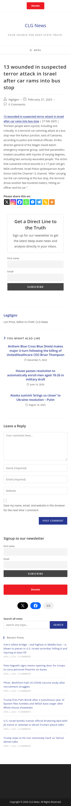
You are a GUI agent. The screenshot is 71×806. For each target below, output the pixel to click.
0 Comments (17, 104)
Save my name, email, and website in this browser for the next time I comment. (34, 508)
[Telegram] (39, 202)
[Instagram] (13, 202)
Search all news (13, 618)
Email (10, 271)
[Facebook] (20, 202)
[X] (7, 202)
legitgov (14, 99)
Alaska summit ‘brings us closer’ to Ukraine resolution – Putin (35, 397)
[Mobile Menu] (35, 50)
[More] (52, 202)
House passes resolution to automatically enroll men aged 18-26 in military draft (35, 375)
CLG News (35, 25)
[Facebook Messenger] (32, 202)
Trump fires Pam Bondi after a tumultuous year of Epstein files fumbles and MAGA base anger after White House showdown (34, 703)
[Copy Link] (45, 202)
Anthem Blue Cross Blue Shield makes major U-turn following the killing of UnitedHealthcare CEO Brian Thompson (35, 350)
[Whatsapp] (26, 202)
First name (13, 258)
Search (59, 624)
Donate (35, 5)
